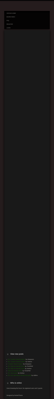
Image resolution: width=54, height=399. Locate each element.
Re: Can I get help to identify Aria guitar (19, 375)
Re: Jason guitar (13, 373)
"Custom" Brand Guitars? (15, 364)
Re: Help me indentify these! (16, 366)
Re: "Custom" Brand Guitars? (16, 359)
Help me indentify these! (15, 371)
